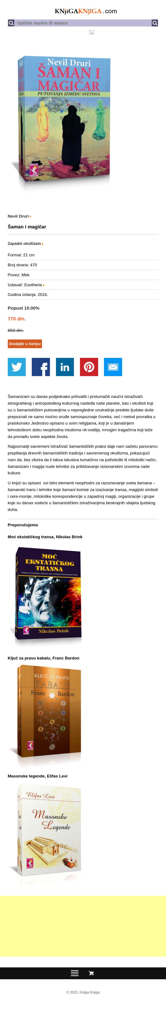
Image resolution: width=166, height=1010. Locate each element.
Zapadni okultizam (25, 243)
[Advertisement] (83, 926)
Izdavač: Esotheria (26, 285)
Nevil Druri (19, 216)
